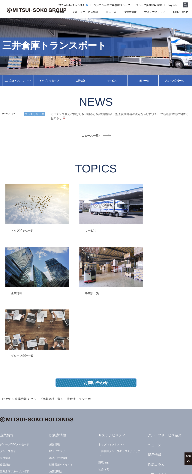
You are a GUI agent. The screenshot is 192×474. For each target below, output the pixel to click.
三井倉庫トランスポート (17, 80)
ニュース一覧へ (91, 135)
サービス (112, 80)
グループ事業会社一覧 (45, 325)
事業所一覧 (143, 80)
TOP (188, 455)
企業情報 (80, 80)
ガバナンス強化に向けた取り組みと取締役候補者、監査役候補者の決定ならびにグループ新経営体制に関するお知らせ (119, 116)
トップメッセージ (49, 80)
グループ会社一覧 (174, 80)
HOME (6, 325)
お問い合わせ (96, 309)
